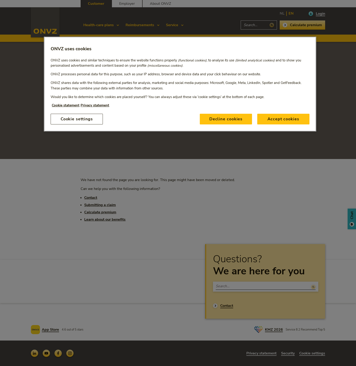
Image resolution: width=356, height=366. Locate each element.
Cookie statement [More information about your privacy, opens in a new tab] (65, 105)
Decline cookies (226, 119)
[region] (180, 84)
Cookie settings (77, 119)
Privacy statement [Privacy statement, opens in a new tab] (95, 105)
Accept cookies (283, 119)
